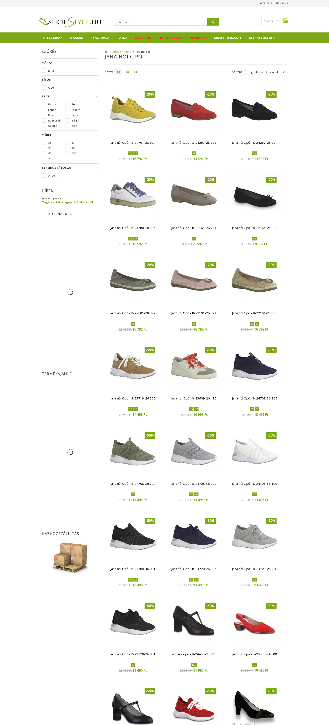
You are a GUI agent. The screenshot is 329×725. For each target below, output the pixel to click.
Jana (128, 51)
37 (73, 143)
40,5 (74, 153)
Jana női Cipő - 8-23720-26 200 (254, 569)
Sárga (75, 120)
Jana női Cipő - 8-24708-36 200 (193, 483)
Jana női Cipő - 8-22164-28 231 (193, 228)
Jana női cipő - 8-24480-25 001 (193, 654)
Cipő (51, 87)
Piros (75, 115)
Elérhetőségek (262, 38)
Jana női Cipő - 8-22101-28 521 (193, 313)
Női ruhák (198, 38)
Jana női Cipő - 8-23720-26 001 (132, 654)
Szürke (52, 126)
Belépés (264, 3)
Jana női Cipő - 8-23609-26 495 (193, 398)
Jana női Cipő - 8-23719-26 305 (132, 398)
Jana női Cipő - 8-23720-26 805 (193, 569)
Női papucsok (170, 38)
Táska (122, 38)
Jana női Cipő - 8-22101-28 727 (132, 313)
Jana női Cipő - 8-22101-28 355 (254, 313)
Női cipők (143, 38)
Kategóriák (52, 38)
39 (73, 148)
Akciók (52, 175)
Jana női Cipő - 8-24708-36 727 (132, 483)
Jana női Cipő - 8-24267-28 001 (254, 142)
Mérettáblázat (228, 38)
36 (49, 143)
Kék (50, 115)
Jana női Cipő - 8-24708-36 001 (132, 569)
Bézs (75, 104)
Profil (283, 3)
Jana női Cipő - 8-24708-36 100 (254, 483)
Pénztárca (100, 38)
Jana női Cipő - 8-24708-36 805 (254, 398)
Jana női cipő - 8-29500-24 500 (254, 654)
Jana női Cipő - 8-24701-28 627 (132, 142)
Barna (52, 104)
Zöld (74, 126)
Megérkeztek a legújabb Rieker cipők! (68, 202)
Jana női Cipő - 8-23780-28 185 (132, 228)
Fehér (52, 110)
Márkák (76, 38)
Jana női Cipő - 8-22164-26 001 (254, 228)
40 (49, 153)
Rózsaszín (54, 120)
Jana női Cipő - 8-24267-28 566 (193, 142)
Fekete (76, 110)
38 (49, 148)
